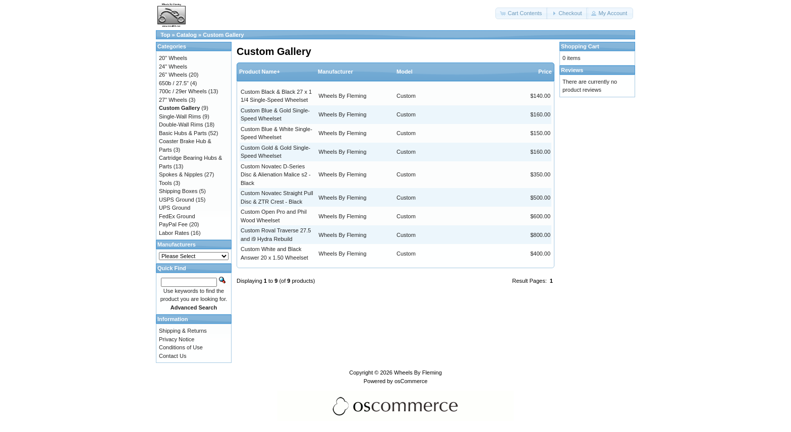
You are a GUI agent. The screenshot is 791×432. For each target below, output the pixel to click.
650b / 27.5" (174, 83)
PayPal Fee (173, 224)
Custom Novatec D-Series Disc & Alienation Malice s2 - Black (276, 174)
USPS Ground (176, 200)
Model (405, 72)
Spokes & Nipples (181, 174)
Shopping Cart (580, 46)
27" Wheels (173, 100)
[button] (521, 13)
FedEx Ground (177, 216)
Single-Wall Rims (180, 116)
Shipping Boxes (178, 191)
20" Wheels (173, 58)
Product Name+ (259, 72)
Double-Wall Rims (181, 124)
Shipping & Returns (183, 331)
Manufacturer (335, 72)
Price (545, 72)
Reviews (572, 70)
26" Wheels (173, 75)
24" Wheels (173, 67)
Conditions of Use (181, 347)
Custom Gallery (223, 35)
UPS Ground (174, 208)
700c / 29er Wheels (183, 91)
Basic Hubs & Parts (183, 133)
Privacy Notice (176, 339)
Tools (165, 183)
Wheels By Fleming (343, 96)
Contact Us (172, 356)
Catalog (187, 35)
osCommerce (410, 381)
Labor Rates (174, 233)
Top (165, 35)
